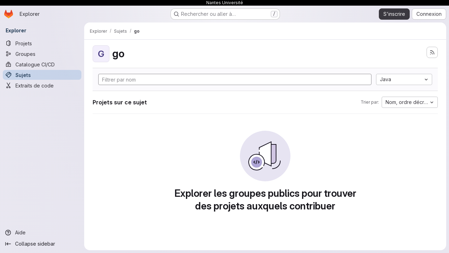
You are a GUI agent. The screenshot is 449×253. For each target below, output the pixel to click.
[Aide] (42, 233)
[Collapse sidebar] (42, 244)
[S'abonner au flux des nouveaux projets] (432, 52)
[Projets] (42, 43)
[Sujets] (42, 75)
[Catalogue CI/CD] (42, 64)
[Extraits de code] (42, 85)
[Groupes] (42, 54)
